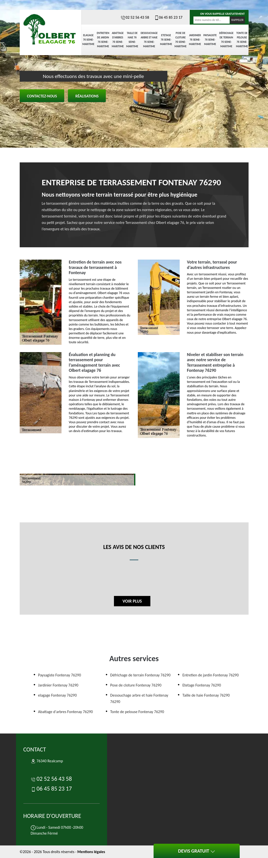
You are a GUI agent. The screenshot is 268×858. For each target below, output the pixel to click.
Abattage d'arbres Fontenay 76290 (65, 711)
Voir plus (132, 601)
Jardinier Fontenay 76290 (58, 685)
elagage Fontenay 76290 (57, 695)
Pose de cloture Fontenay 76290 (135, 685)
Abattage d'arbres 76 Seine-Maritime (118, 39)
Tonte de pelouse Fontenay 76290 (137, 711)
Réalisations (86, 96)
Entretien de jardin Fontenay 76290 (210, 675)
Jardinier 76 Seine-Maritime (195, 40)
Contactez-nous (42, 96)
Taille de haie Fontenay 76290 (206, 695)
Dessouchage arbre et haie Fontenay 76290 (139, 698)
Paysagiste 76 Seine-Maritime (210, 40)
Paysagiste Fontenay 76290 (59, 675)
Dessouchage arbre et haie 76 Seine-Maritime (149, 39)
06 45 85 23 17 (168, 17)
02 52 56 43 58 (135, 17)
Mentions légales (91, 851)
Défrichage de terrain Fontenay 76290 (140, 675)
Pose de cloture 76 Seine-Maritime (180, 39)
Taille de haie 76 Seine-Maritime (132, 39)
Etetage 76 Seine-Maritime (166, 40)
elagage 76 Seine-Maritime (88, 40)
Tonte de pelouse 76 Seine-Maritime (242, 39)
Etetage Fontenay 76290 (201, 685)
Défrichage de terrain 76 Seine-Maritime (226, 39)
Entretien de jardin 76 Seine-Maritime (103, 39)
